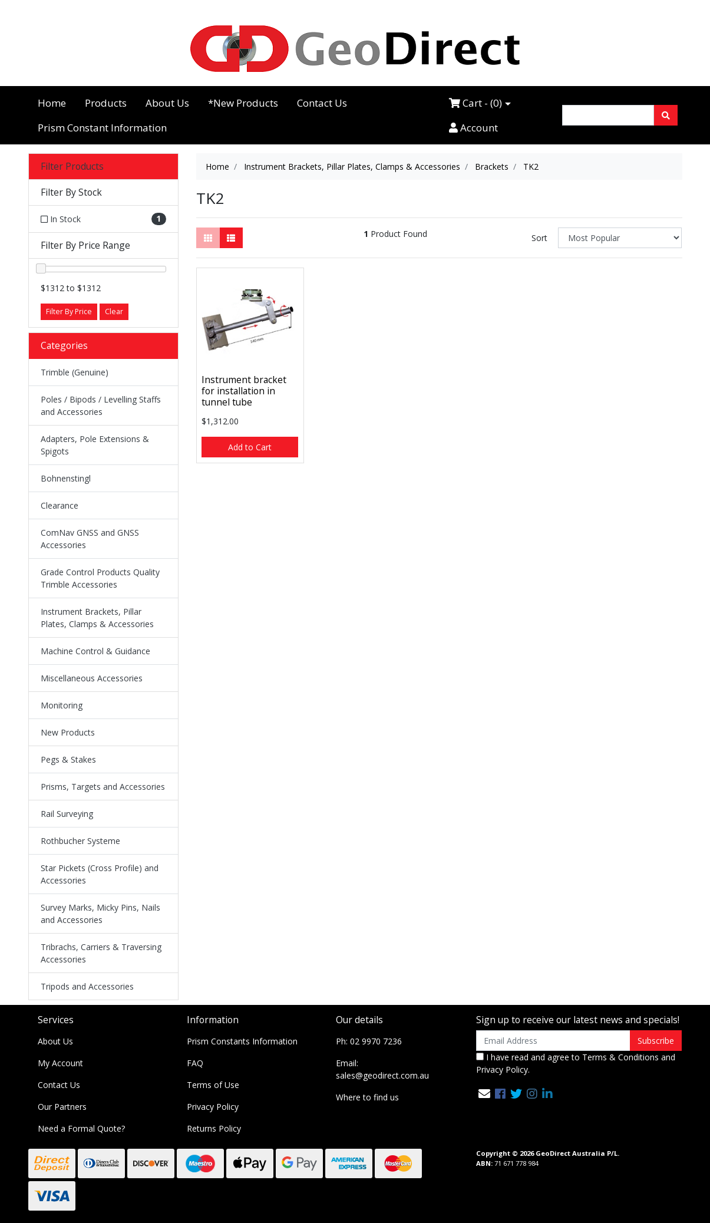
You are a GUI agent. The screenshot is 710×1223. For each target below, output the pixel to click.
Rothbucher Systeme (80, 840)
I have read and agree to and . (575, 1063)
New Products (68, 732)
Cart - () (475, 103)
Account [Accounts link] (473, 127)
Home (52, 103)
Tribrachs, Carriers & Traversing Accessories (101, 953)
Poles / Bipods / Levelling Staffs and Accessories (101, 405)
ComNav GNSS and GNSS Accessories (90, 538)
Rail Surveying (67, 813)
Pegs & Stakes (68, 759)
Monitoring (61, 705)
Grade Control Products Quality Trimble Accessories (100, 578)
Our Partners (62, 1106)
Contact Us (322, 103)
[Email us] (484, 1094)
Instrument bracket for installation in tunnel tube (244, 390)
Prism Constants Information (242, 1041)
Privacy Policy (213, 1106)
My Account (60, 1063)
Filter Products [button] (72, 166)
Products (106, 103)
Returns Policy (214, 1128)
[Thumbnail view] (208, 238)
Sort (539, 237)
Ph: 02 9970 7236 (369, 1041)
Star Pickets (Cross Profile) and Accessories (99, 874)
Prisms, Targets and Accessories (103, 786)
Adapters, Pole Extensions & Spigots (95, 445)
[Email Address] (553, 1040)
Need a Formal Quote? (81, 1128)
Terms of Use (213, 1084)
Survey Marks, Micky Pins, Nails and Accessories (100, 913)
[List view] (231, 238)
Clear (114, 311)
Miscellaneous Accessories (92, 678)
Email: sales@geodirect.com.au (382, 1069)
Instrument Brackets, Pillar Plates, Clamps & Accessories (97, 617)
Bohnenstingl (66, 478)
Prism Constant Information (102, 127)
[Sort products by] (620, 238)
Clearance (59, 505)
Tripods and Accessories (87, 986)
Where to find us (367, 1097)
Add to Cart (250, 447)
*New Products (243, 103)
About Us (167, 103)
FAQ (195, 1063)
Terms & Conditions (620, 1057)
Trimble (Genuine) (74, 372)
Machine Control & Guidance (95, 651)
